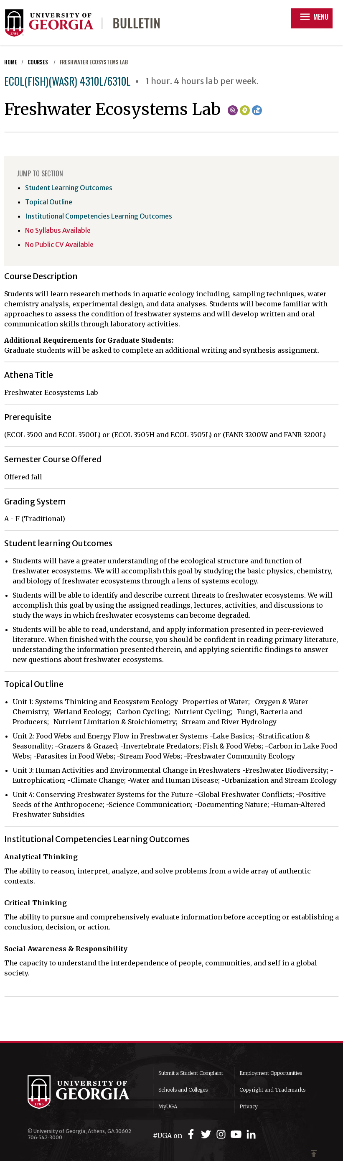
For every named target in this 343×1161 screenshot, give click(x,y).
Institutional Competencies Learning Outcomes (98, 216)
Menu (313, 16)
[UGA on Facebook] (192, 1134)
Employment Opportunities (270, 1073)
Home (10, 62)
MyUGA (167, 1106)
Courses (38, 62)
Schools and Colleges (183, 1090)
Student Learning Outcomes (68, 187)
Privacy (248, 1106)
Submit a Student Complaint (190, 1073)
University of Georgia (84, 1092)
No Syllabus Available (58, 230)
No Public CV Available (59, 244)
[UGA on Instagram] (222, 1134)
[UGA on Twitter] (207, 1134)
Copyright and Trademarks (272, 1090)
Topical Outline (48, 202)
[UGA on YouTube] (237, 1134)
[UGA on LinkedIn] (251, 1134)
